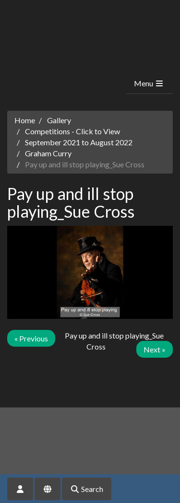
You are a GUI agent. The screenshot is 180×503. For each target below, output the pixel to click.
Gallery (59, 120)
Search (86, 488)
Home (24, 120)
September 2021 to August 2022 (78, 142)
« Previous (31, 338)
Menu (149, 83)
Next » (155, 349)
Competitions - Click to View (72, 131)
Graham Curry (48, 153)
